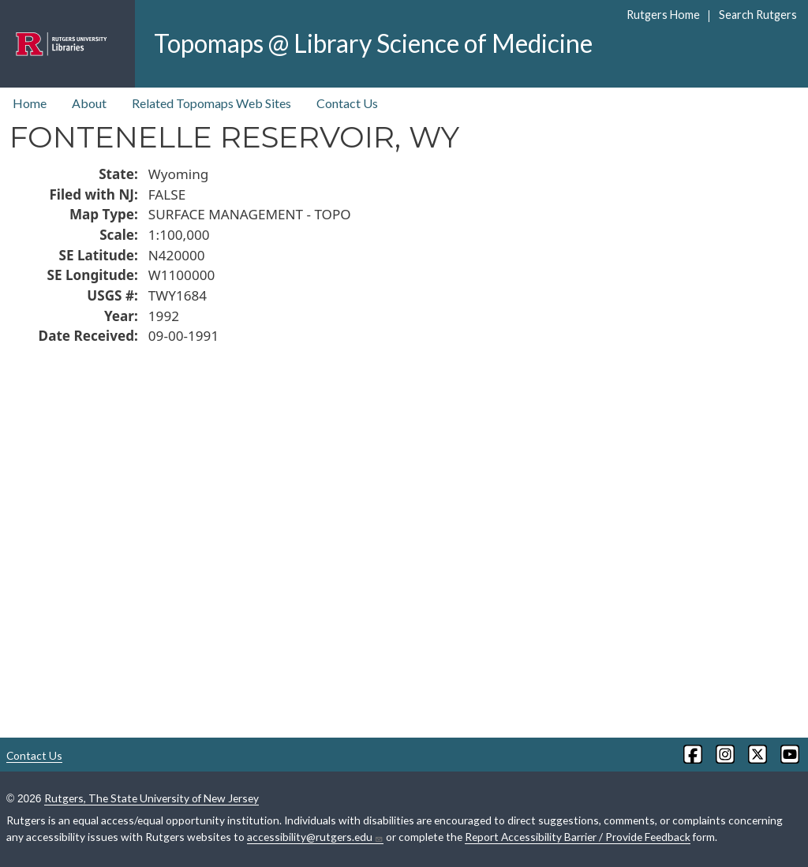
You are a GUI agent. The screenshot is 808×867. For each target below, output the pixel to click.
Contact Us (347, 102)
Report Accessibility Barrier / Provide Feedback (577, 836)
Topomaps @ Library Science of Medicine (373, 43)
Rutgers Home (663, 14)
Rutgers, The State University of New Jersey (151, 798)
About (89, 102)
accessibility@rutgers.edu (315, 837)
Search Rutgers (758, 14)
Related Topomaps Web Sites (211, 102)
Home (30, 102)
